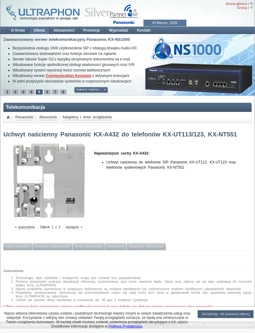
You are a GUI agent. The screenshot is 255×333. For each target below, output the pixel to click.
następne (72, 227)
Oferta (39, 30)
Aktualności (64, 30)
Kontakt (144, 30)
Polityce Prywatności (125, 326)
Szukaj (242, 8)
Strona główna (236, 4)
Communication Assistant (68, 76)
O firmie (18, 30)
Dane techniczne (89, 246)
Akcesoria (48, 117)
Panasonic (24, 117)
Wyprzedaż (118, 30)
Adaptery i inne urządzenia (87, 117)
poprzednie (26, 227)
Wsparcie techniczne (146, 246)
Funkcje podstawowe (52, 246)
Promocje (91, 30)
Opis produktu (18, 246)
